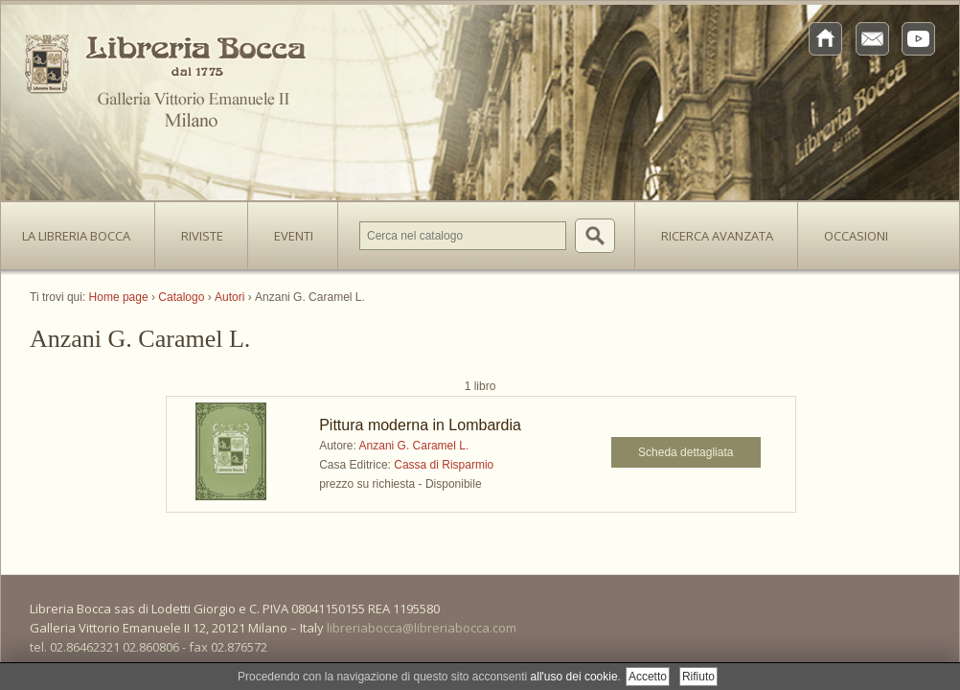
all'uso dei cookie (574, 676)
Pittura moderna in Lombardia (420, 425)
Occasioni (856, 235)
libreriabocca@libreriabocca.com (421, 627)
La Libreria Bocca (83, 230)
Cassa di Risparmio (443, 465)
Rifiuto (698, 676)
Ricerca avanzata (717, 235)
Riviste (197, 230)
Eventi (293, 235)
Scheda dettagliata (685, 452)
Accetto (648, 676)
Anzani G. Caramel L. (414, 445)
